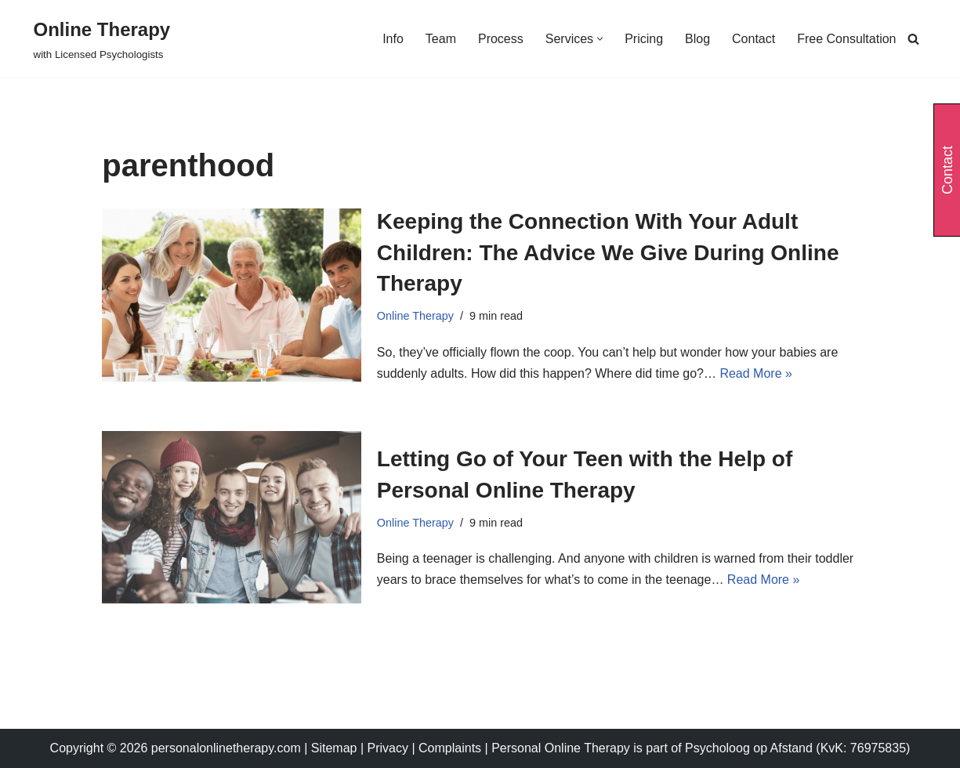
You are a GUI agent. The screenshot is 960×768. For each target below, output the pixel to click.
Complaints (451, 748)
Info (393, 38)
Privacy (390, 748)
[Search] (913, 39)
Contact (753, 38)
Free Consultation (846, 38)
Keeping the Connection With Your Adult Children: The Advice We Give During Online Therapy (608, 252)
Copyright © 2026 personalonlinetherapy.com (175, 748)
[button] (600, 39)
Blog (697, 38)
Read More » (755, 373)
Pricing (644, 38)
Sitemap (334, 748)
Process (500, 38)
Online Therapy (415, 316)
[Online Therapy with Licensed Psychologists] (102, 38)
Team (441, 38)
